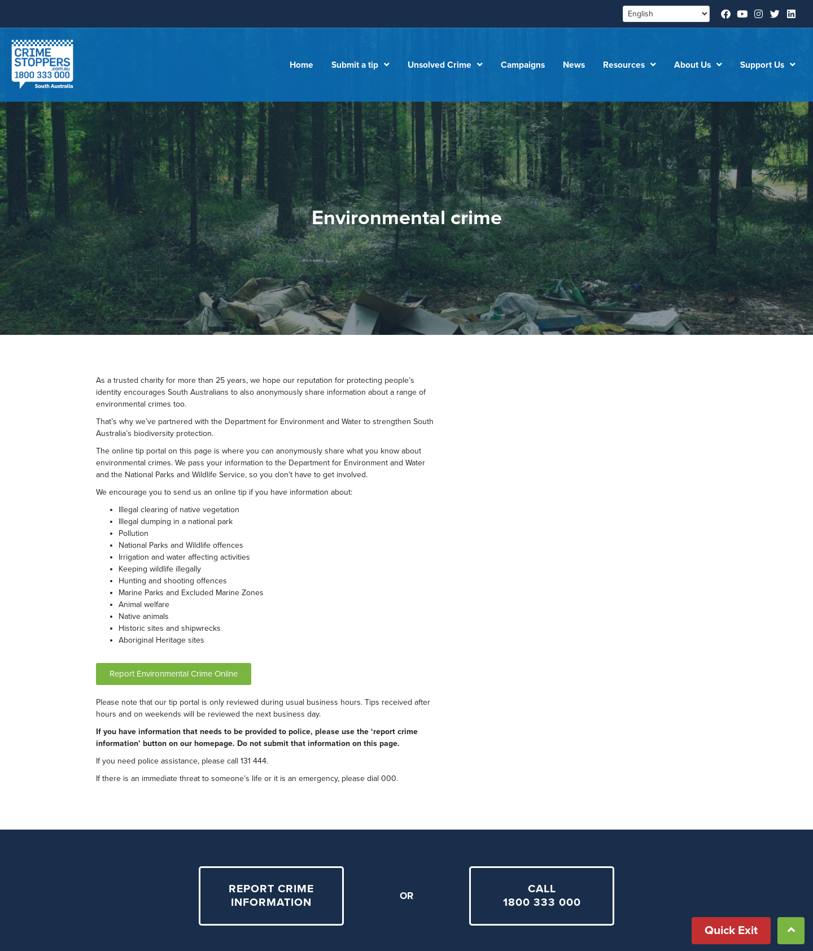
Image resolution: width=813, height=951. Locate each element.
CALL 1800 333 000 (542, 896)
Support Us (767, 64)
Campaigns (523, 65)
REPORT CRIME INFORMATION (271, 896)
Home (301, 65)
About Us (698, 64)
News (574, 65)
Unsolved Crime (445, 64)
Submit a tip (360, 64)
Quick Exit (731, 930)
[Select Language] (666, 14)
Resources (629, 64)
